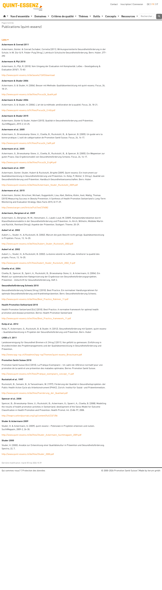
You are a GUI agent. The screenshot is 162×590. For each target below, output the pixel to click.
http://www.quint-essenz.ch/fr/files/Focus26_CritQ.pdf (28, 110)
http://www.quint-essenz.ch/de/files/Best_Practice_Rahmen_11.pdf (35, 299)
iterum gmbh (154, 471)
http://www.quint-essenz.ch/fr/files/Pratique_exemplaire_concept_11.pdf (38, 374)
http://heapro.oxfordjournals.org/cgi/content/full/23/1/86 (29, 416)
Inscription (125, 4)
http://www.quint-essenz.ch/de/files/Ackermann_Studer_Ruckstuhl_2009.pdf (40, 185)
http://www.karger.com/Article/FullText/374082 (25, 208)
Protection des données (33, 471)
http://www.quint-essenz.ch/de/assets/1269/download (28, 75)
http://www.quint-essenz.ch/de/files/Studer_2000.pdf (28, 454)
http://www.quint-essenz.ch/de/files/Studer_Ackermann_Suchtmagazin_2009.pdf (41, 435)
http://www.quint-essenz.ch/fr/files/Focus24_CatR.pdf (28, 143)
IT (157, 4)
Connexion (138, 4)
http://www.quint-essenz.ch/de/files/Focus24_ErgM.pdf (29, 162)
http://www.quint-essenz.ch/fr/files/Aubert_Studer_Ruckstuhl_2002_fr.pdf (38, 263)
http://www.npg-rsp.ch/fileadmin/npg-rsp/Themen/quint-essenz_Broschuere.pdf (42, 355)
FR (153, 4)
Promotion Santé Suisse (125, 471)
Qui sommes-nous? (11, 471)
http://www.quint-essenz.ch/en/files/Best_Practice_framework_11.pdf (36, 318)
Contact (114, 4)
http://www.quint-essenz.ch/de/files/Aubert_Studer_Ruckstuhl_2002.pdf (37, 244)
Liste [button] (5, 40)
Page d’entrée (8, 23)
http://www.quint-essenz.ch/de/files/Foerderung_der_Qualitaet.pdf (35, 393)
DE (148, 4)
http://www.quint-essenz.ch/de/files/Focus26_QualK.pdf (29, 94)
